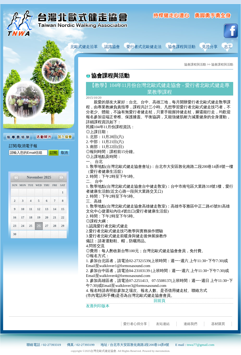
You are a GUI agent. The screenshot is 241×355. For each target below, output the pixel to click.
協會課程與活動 (195, 64)
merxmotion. (163, 350)
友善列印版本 (97, 306)
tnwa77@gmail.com (200, 345)
